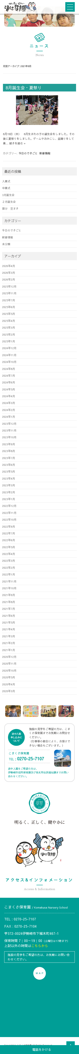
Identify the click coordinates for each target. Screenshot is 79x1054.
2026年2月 (8, 279)
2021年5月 (8, 622)
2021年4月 (8, 629)
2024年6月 (8, 382)
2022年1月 (8, 574)
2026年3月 (8, 272)
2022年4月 (8, 554)
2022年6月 (8, 540)
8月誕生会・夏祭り (24, 87)
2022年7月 (8, 533)
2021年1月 (8, 650)
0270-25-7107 (30, 758)
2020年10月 (9, 670)
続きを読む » (17, 143)
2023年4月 (8, 478)
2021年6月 (8, 615)
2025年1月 (8, 341)
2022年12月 (9, 506)
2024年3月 (8, 403)
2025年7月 (8, 300)
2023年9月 (8, 444)
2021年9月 (8, 595)
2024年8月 (8, 369)
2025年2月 (8, 334)
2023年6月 (8, 464)
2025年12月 (9, 286)
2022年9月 (8, 526)
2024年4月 (8, 396)
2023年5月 (8, 471)
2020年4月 (8, 684)
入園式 (6, 181)
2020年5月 (8, 677)
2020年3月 (8, 691)
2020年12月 (9, 656)
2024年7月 (8, 375)
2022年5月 (8, 547)
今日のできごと (28, 153)
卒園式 (6, 188)
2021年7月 (8, 608)
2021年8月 (8, 602)
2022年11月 (9, 513)
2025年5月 (8, 313)
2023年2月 (8, 492)
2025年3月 (8, 327)
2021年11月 (9, 581)
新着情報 (44, 153)
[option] (13, 711)
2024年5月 (8, 389)
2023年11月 (9, 430)
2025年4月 (8, 320)
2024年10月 (9, 362)
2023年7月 (8, 458)
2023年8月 (8, 451)
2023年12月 (9, 423)
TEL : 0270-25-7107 (20, 919)
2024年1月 (8, 416)
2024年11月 (9, 355)
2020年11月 (9, 663)
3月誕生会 (8, 195)
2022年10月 (9, 519)
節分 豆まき (10, 208)
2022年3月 (8, 560)
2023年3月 (8, 485)
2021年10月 (9, 588)
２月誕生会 (9, 201)
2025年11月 (9, 293)
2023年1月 (8, 499)
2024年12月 (9, 348)
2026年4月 (8, 266)
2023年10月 (9, 437)
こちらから (39, 945)
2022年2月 (8, 567)
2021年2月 (8, 643)
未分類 (6, 244)
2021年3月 (8, 636)
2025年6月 (8, 307)
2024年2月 (8, 410)
